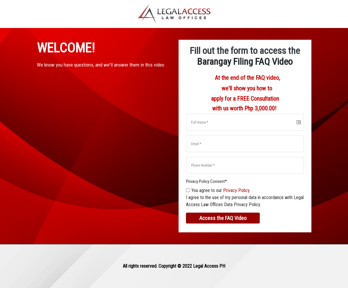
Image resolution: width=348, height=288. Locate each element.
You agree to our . (220, 190)
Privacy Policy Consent (206, 181)
